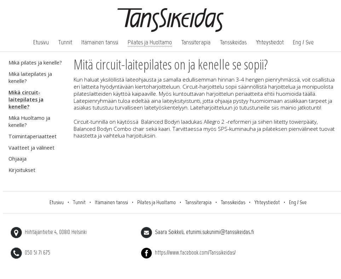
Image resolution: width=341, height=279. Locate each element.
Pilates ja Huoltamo (150, 42)
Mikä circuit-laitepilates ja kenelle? (26, 99)
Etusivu (41, 42)
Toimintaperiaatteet (32, 136)
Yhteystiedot (270, 42)
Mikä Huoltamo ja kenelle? (29, 121)
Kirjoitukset (21, 170)
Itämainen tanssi (99, 42)
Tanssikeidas (233, 42)
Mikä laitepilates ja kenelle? (30, 77)
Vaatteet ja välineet (31, 147)
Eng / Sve (303, 42)
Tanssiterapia (195, 42)
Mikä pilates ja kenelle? (35, 62)
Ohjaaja (17, 158)
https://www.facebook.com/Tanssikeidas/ (188, 252)
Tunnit (65, 42)
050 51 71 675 (30, 252)
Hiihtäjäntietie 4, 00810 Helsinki (49, 231)
